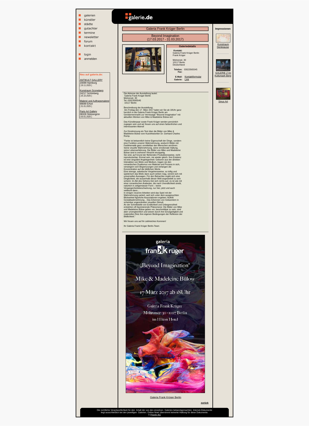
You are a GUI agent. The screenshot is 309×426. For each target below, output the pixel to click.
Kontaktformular (193, 76)
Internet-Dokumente (202, 410)
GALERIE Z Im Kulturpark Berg (223, 74)
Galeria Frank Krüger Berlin (165, 397)
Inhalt (138, 410)
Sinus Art (223, 101)
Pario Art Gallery (88, 111)
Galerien (169, 410)
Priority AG (155, 415)
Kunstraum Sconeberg (91, 90)
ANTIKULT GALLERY (91, 80)
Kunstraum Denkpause (223, 46)
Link (187, 79)
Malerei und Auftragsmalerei (94, 101)
